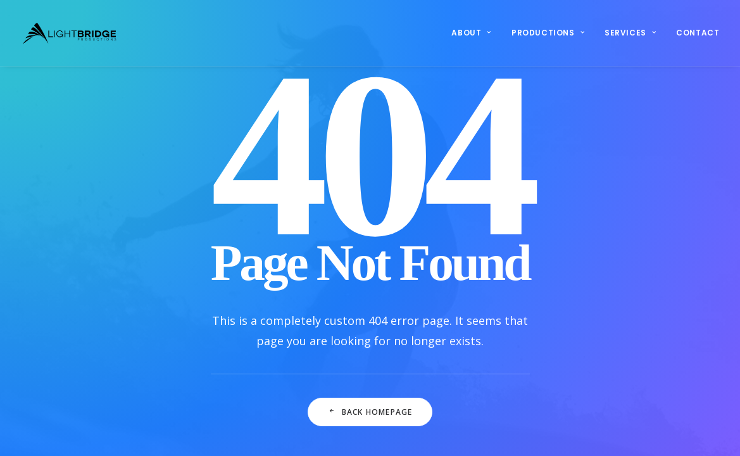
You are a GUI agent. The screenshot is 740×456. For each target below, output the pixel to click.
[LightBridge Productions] (69, 33)
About (471, 32)
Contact (697, 32)
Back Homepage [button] (370, 412)
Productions (547, 32)
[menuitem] (475, 33)
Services (630, 32)
